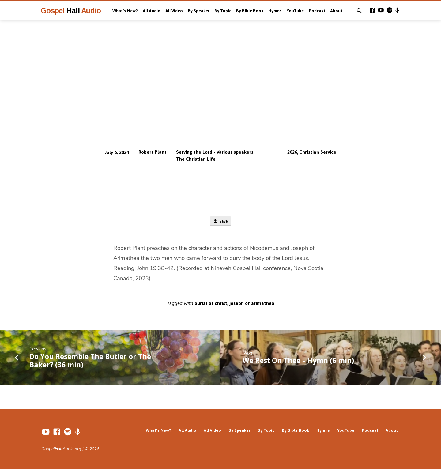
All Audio (151, 10)
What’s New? (125, 10)
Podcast (317, 10)
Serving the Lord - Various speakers (214, 152)
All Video (174, 10)
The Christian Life (196, 159)
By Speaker (198, 10)
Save (220, 222)
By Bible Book (249, 10)
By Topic (222, 10)
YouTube (295, 10)
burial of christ (210, 304)
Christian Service (317, 152)
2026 (292, 152)
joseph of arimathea (251, 304)
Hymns (275, 10)
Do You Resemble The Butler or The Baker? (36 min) (90, 362)
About (336, 10)
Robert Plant (152, 152)
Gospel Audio (71, 10)
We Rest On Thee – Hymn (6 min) (298, 361)
